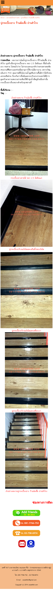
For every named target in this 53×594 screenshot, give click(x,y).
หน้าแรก (3, 18)
